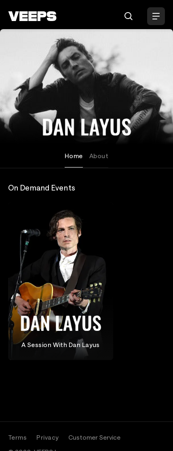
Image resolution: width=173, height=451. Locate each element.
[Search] (128, 16)
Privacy (47, 437)
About (98, 155)
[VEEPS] (32, 16)
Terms (17, 437)
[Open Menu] (156, 16)
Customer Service (94, 437)
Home (74, 155)
